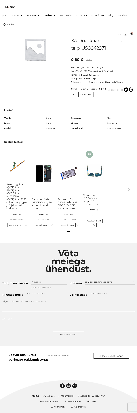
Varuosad (64, 15)
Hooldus (80, 15)
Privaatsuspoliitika (72, 401)
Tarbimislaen (91, 401)
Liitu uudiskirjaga (111, 356)
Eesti (7, 24)
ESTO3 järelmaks (78, 407)
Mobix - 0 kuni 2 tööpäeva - (89, 89)
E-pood (4, 15)
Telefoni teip (89, 78)
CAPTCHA (7, 319)
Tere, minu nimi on (15, 283)
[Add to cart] (94, 225)
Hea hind (123, 15)
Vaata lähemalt (16, 225)
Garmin (16, 15)
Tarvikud (48, 15)
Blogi (111, 15)
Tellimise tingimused (49, 401)
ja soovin (76, 283)
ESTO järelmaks (58, 407)
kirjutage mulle (12, 294)
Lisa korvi (86, 94)
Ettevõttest (97, 15)
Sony (48, 123)
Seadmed (32, 15)
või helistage (78, 294)
